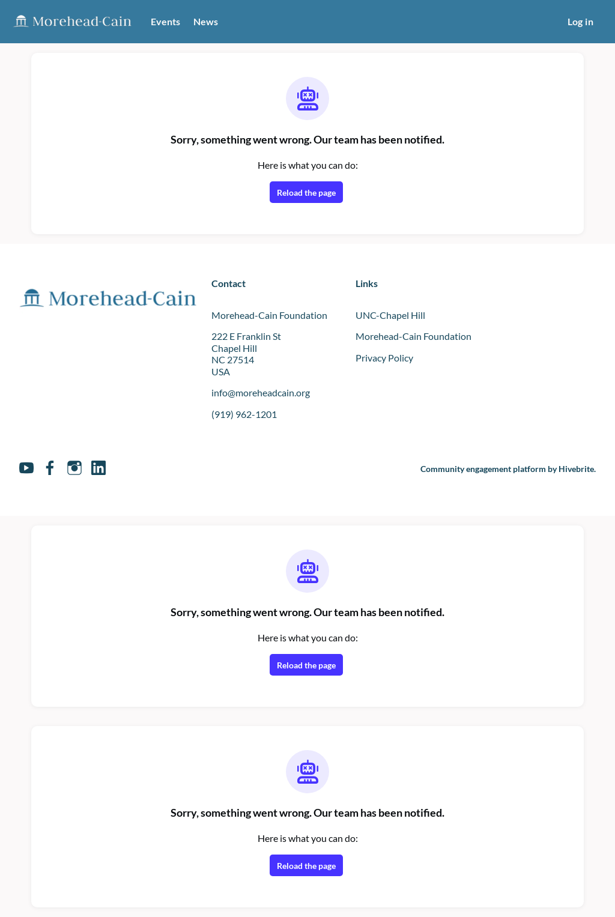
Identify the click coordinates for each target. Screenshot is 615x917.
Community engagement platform (473, 469)
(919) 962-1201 (245, 414)
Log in (578, 22)
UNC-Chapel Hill (393, 315)
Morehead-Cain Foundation (418, 336)
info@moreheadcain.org (266, 392)
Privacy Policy (387, 357)
